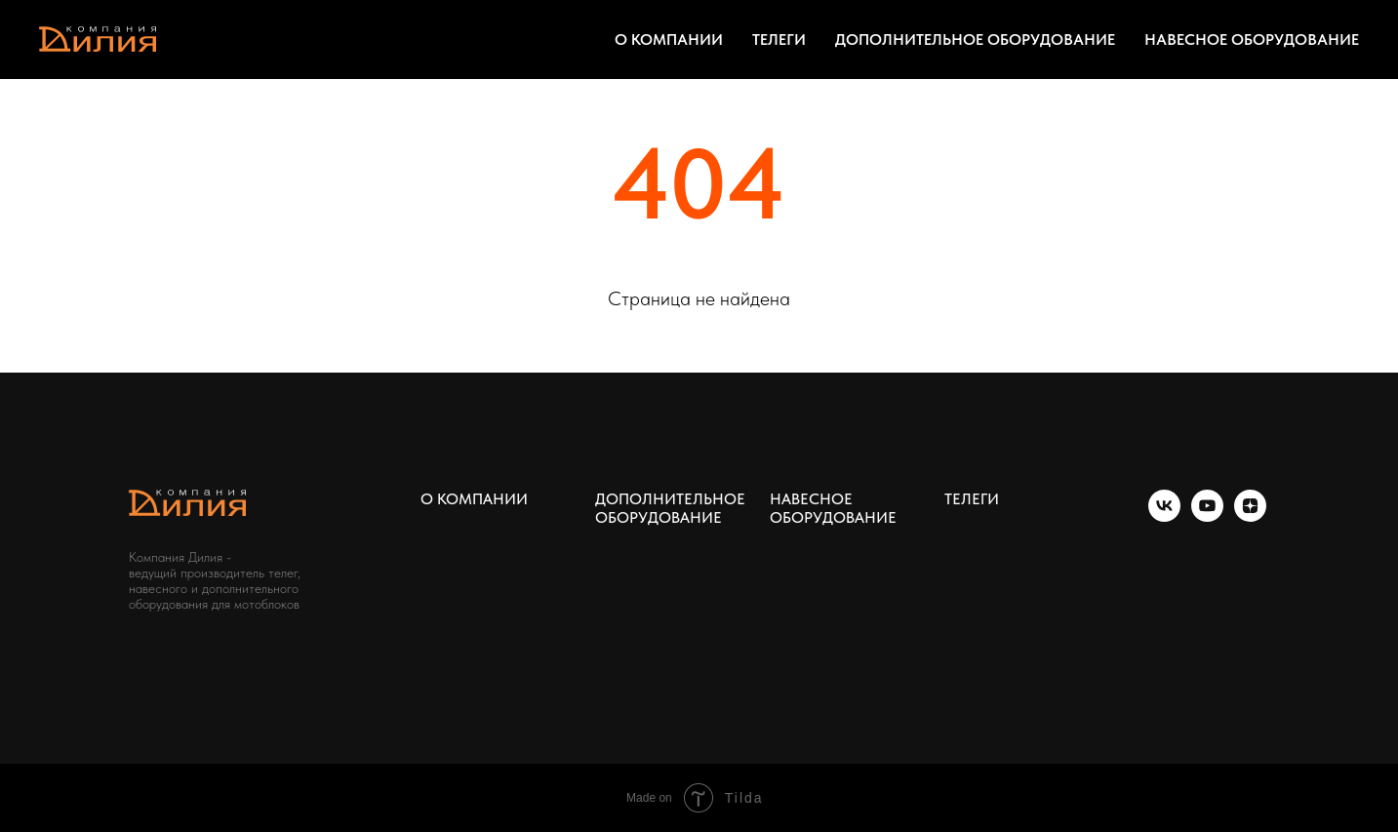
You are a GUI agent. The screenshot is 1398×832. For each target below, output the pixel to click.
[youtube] (1207, 516)
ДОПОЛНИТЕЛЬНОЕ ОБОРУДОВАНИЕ (975, 39)
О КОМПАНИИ (669, 39)
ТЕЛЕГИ (779, 39)
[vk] (1164, 516)
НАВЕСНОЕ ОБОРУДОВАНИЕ (1251, 39)
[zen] (1250, 516)
